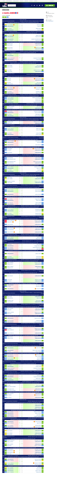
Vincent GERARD (10, 24)
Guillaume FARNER (38, 463)
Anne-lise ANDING (38, 459)
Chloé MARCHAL (38, 140)
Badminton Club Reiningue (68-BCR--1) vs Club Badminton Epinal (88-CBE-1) (23, 218)
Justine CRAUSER (38, 191)
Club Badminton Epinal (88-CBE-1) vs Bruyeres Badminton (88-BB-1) (23, 52)
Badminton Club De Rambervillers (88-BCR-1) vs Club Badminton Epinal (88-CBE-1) (23, 120)
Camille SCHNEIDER (37, 416)
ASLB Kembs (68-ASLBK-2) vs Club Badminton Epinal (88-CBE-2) (23, 438)
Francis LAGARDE (38, 404)
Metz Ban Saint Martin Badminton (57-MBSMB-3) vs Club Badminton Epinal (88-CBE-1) (23, 226)
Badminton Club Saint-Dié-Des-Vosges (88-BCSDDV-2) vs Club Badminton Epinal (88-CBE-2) (23, 156)
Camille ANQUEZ (10, 224)
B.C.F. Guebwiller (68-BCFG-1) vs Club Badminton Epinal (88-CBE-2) (23, 447)
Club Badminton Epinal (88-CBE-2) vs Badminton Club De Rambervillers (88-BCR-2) (23, 165)
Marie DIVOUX (38, 200)
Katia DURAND (38, 258)
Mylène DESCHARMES (37, 161)
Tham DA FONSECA (10, 140)
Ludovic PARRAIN (10, 262)
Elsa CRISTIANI (38, 284)
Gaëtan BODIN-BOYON (37, 247)
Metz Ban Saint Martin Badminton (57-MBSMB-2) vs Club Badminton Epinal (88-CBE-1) (23, 147)
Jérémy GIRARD (10, 111)
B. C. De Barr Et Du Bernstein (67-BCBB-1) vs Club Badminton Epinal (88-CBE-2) (23, 428)
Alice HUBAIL (39, 244)
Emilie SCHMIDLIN (10, 329)
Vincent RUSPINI (10, 157)
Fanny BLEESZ (38, 256)
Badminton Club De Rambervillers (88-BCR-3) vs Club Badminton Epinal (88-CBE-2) (23, 76)
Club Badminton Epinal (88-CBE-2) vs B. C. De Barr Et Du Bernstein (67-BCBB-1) (23, 250)
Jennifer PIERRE (9, 66)
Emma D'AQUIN (10, 275)
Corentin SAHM (38, 320)
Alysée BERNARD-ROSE (11, 159)
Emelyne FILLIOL (10, 338)
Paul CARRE (39, 357)
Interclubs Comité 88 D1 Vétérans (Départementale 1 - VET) (32, 174)
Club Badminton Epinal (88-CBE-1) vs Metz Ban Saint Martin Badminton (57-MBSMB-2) (23, 315)
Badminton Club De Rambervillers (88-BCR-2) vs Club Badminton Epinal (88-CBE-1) (23, 295)
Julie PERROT (9, 394)
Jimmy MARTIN (38, 87)
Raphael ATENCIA (10, 189)
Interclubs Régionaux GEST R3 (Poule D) (35, 401)
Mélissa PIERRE (9, 45)
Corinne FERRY (38, 59)
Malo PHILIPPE (9, 35)
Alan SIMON (9, 328)
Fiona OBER (39, 142)
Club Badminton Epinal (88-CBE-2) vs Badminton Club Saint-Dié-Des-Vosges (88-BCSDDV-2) (23, 109)
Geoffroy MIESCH (38, 425)
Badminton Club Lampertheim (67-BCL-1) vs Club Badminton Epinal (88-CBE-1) (23, 335)
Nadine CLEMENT (10, 266)
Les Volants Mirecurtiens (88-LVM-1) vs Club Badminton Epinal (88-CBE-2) (23, 105)
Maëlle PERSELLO (38, 204)
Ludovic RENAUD (38, 157)
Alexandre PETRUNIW (37, 58)
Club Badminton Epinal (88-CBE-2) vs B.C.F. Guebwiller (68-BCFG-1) (23, 419)
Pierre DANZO (38, 385)
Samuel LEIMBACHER (11, 220)
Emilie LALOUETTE (38, 318)
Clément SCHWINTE (37, 111)
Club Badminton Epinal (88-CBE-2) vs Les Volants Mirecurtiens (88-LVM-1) (23, 33)
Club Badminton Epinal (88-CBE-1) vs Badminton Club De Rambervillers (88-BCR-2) (23, 96)
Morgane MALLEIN (37, 245)
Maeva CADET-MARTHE (37, 350)
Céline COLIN (9, 123)
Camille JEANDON (10, 26)
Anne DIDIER (9, 28)
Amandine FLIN (9, 43)
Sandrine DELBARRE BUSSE (36, 39)
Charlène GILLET (10, 264)
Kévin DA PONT (10, 47)
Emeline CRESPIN (10, 228)
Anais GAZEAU (9, 148)
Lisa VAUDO (9, 150)
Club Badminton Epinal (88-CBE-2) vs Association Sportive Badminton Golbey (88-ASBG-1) (23, 85)
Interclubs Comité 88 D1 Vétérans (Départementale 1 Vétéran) (31, 21)
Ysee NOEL (9, 286)
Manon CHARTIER (10, 393)
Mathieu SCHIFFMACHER (36, 97)
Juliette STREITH (38, 253)
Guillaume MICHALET (11, 58)
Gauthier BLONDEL (37, 166)
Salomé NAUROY (38, 421)
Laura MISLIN (38, 414)
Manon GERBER (38, 202)
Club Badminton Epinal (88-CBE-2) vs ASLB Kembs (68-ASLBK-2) (23, 410)
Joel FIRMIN (39, 467)
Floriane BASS (9, 221)
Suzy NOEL (39, 26)
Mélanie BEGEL (38, 28)
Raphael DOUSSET (38, 312)
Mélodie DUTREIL (38, 460)
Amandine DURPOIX (10, 106)
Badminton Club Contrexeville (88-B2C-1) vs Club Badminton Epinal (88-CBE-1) (23, 261)
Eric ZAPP (8, 385)
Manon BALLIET (10, 202)
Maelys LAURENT (38, 413)
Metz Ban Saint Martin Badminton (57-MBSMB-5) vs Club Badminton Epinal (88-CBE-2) (23, 382)
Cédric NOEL (39, 24)
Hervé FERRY (9, 70)
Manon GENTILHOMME (11, 386)
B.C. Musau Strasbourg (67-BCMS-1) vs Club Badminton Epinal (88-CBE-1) (23, 272)
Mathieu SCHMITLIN (37, 411)
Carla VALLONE (38, 286)
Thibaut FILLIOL (10, 336)
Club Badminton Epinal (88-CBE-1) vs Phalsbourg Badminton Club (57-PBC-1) (23, 139)
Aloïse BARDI (39, 354)
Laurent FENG (9, 279)
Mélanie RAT (9, 309)
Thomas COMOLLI (10, 97)
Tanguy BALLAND (38, 198)
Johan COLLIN (38, 128)
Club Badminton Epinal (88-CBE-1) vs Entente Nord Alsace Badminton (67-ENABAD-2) (23, 353)
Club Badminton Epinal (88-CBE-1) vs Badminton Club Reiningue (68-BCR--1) (23, 283)
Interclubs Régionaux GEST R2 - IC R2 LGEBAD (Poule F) (32, 381)
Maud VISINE (39, 267)
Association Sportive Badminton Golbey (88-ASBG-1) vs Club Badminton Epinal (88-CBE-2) (23, 42)
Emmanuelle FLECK (10, 389)
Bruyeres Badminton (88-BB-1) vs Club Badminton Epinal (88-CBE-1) (23, 63)
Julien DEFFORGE (38, 189)
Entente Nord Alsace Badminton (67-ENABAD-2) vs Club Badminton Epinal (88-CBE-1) (23, 306)
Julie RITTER (39, 423)
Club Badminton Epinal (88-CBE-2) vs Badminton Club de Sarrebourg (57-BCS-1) (23, 242)
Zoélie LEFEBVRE (10, 308)
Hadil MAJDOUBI (38, 114)
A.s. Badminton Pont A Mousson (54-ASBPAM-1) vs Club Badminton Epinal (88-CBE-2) (23, 392)
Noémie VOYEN (38, 171)
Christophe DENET (38, 440)
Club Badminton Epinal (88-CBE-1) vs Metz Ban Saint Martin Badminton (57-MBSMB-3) (23, 187)
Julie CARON (9, 281)
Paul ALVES (9, 78)
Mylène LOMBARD (38, 408)
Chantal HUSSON (38, 213)
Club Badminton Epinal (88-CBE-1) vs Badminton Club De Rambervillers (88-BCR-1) (23, 22)
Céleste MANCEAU (10, 162)
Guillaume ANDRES (10, 312)
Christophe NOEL (10, 121)
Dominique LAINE (10, 300)
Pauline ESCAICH (38, 36)
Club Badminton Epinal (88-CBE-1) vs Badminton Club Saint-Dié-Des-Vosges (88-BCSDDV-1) (23, 196)
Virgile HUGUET (38, 35)
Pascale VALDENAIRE (37, 102)
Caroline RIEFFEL (10, 83)
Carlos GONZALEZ (10, 375)
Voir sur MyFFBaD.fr (49, 21)
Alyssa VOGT (9, 445)
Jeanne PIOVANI (10, 40)
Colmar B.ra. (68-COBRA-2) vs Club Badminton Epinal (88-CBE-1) (23, 326)
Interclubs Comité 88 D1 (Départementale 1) (34, 31)
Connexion (49, 5)
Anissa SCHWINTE (38, 112)
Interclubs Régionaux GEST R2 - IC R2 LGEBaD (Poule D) (32, 154)
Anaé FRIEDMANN (10, 229)
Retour (6, 9)
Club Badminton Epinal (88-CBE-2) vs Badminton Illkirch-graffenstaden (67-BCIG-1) (23, 456)
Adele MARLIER (38, 390)
